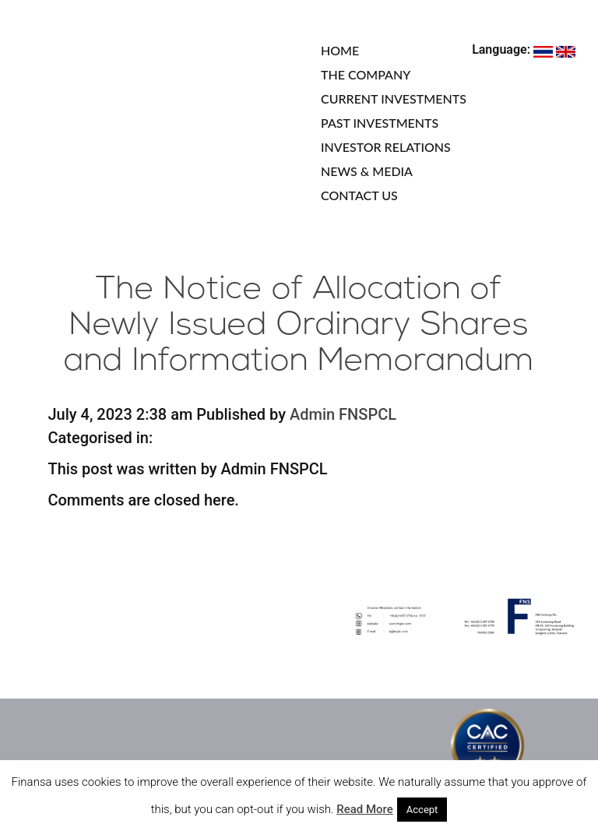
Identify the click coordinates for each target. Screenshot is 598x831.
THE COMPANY (365, 74)
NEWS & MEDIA (367, 171)
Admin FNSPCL (343, 414)
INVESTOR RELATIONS (386, 146)
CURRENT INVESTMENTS (393, 98)
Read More (364, 809)
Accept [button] (422, 809)
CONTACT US (359, 195)
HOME (340, 50)
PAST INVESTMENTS (379, 122)
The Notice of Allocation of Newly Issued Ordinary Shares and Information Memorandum (299, 326)
